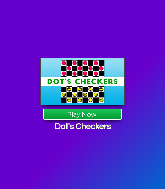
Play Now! (82, 114)
